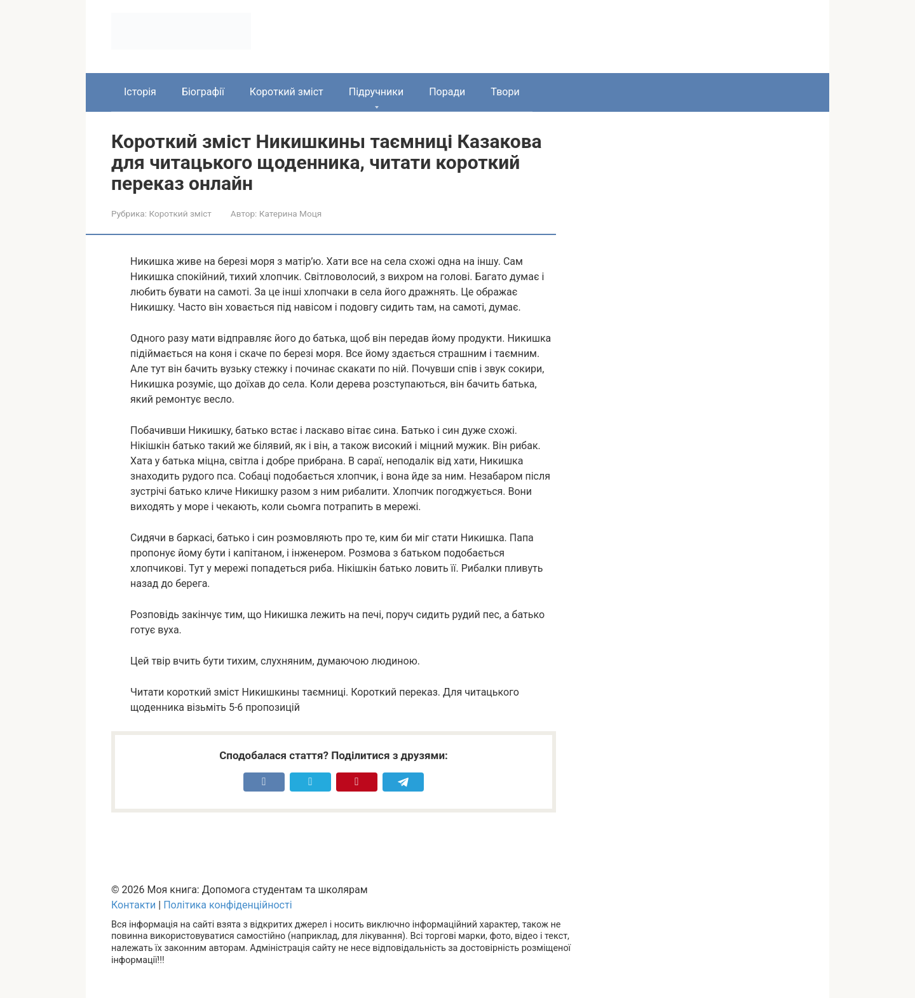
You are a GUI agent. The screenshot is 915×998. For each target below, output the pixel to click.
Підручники (376, 92)
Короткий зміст (286, 92)
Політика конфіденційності (227, 905)
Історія (140, 92)
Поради (447, 92)
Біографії (203, 92)
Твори (505, 92)
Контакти (133, 905)
